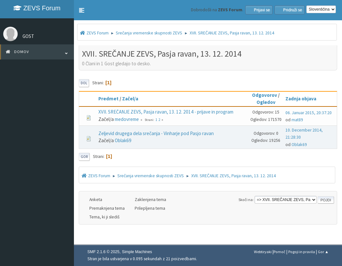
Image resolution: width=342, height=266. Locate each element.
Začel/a (130, 99)
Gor (84, 156)
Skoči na (246, 199)
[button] (81, 10)
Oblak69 (123, 140)
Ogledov (265, 102)
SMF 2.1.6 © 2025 (103, 252)
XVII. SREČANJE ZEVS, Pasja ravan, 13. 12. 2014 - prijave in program (165, 112)
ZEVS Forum (37, 8)
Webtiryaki (263, 251)
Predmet (108, 99)
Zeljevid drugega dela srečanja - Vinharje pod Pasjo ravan (156, 133)
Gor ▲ (323, 251)
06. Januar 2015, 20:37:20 (308, 112)
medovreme (127, 119)
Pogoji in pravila (301, 251)
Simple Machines (137, 252)
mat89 (297, 120)
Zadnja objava (303, 99)
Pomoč (279, 251)
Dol (84, 83)
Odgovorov (264, 95)
